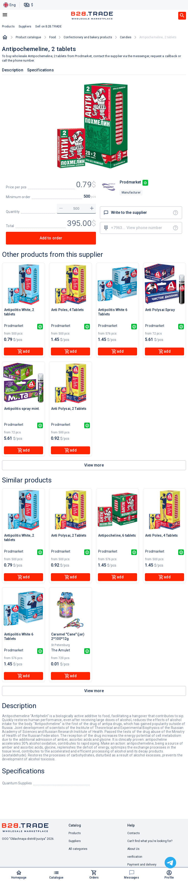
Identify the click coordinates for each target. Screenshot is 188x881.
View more (94, 465)
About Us (133, 849)
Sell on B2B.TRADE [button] (48, 26)
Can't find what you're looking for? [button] (149, 841)
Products (75, 833)
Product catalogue (28, 37)
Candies (125, 37)
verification (134, 856)
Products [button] (8, 26)
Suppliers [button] (25, 26)
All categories (78, 849)
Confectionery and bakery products (88, 37)
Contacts (133, 833)
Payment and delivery (141, 864)
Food (52, 37)
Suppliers (75, 841)
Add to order (51, 238)
